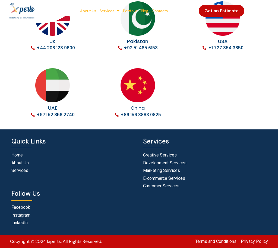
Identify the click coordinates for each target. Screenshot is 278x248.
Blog (144, 10)
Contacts (160, 10)
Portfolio (130, 10)
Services (109, 10)
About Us (88, 10)
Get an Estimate (221, 11)
